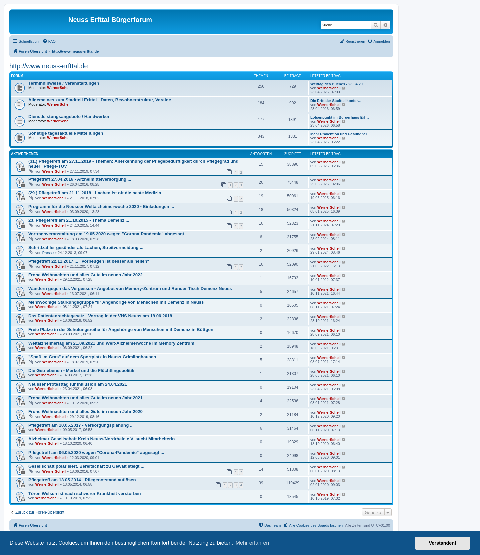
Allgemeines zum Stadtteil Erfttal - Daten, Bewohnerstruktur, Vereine (99, 99)
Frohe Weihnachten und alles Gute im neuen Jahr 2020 (85, 411)
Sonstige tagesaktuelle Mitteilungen (65, 133)
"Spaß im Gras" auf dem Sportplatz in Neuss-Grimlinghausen (92, 356)
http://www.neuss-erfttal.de (48, 66)
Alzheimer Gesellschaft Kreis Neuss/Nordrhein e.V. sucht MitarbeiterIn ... (104, 438)
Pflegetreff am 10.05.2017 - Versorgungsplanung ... (81, 425)
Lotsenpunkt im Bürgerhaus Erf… (339, 117)
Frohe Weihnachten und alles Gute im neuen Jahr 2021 (85, 397)
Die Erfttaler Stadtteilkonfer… (335, 101)
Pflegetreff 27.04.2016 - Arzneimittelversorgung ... (79, 179)
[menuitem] (49, 41)
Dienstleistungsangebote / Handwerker (68, 116)
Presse (48, 253)
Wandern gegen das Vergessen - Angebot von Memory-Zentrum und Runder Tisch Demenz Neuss (130, 288)
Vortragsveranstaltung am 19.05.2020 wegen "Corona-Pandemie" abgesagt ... (108, 233)
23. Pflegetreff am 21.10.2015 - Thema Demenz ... (78, 220)
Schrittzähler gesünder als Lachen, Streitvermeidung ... (85, 247)
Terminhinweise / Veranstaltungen (63, 83)
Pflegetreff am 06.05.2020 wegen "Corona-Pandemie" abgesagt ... (96, 452)
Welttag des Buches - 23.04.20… (338, 84)
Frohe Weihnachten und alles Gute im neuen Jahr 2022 (85, 274)
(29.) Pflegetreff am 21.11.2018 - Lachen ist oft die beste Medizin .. (96, 192)
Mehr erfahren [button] (252, 543)
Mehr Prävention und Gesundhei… (340, 134)
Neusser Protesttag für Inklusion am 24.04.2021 (77, 384)
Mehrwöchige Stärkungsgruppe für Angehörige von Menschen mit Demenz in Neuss (116, 302)
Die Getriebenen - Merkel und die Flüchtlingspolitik (81, 370)
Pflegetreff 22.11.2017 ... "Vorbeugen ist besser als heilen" (88, 261)
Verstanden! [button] (442, 543)
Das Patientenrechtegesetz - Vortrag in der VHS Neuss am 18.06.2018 (100, 315)
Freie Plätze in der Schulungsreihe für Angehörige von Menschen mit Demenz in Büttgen (120, 329)
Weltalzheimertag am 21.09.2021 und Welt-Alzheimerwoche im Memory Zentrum (111, 343)
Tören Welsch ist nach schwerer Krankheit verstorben (84, 493)
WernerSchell (58, 88)
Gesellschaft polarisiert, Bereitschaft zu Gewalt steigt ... (86, 466)
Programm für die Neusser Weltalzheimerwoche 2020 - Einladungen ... (101, 206)
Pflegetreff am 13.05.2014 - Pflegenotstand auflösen (82, 479)
